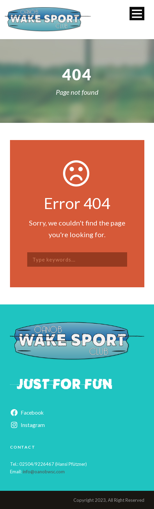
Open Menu (137, 13)
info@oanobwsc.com (44, 471)
